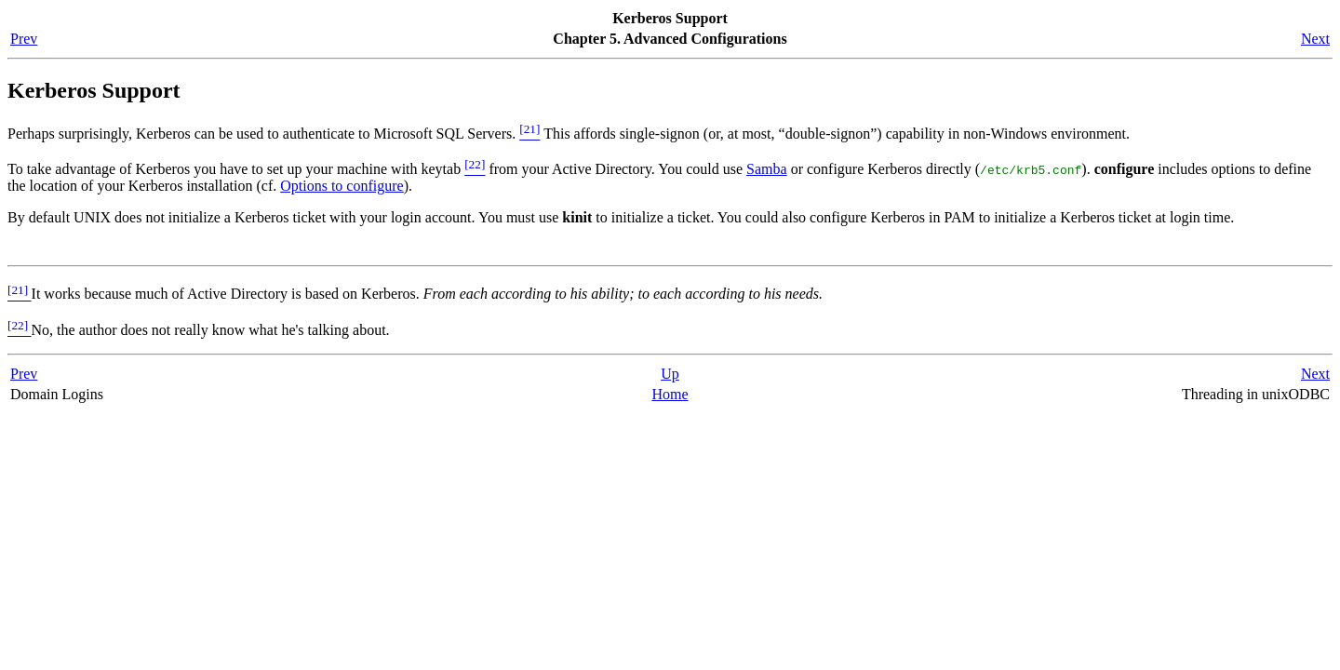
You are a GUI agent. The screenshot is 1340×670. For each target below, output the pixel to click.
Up (670, 374)
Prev (23, 39)
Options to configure (341, 186)
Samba (766, 169)
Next (1315, 39)
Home (669, 394)
